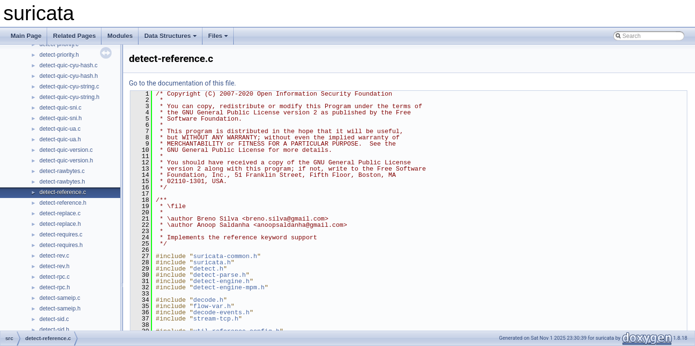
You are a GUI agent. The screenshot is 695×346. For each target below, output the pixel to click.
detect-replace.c (59, 213)
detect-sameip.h (59, 308)
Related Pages (74, 35)
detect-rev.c (54, 255)
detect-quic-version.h (66, 160)
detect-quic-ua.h (60, 139)
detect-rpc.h (54, 287)
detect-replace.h (60, 224)
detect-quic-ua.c (59, 128)
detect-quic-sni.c (60, 107)
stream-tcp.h (216, 318)
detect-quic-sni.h (60, 118)
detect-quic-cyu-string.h (69, 97)
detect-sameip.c (59, 298)
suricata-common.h (225, 256)
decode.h (208, 300)
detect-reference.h (62, 202)
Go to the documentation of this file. (182, 83)
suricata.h (212, 262)
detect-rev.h (54, 266)
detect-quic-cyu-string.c (69, 86)
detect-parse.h (219, 275)
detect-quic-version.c (66, 150)
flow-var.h (212, 306)
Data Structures (170, 35)
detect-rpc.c (54, 276)
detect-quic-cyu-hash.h (68, 76)
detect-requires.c (60, 234)
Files (218, 35)
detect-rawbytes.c (62, 171)
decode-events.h (221, 312)
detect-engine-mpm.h (229, 287)
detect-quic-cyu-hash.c (68, 65)
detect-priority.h (59, 54)
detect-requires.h (61, 245)
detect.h (208, 268)
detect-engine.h (221, 281)
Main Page (26, 35)
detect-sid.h (54, 329)
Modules (120, 35)
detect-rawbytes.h (62, 181)
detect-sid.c (54, 319)
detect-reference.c (62, 192)
